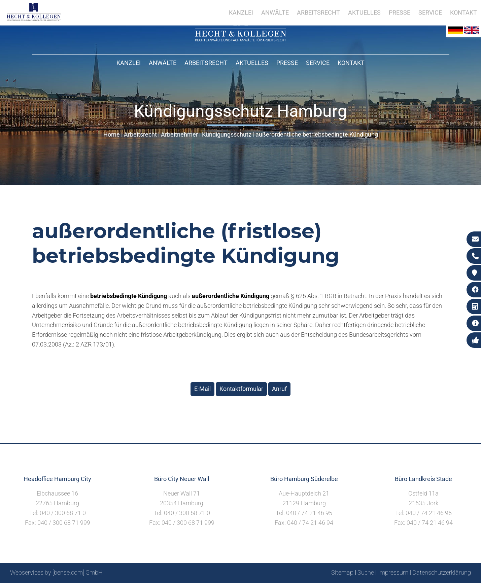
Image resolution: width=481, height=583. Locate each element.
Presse (287, 62)
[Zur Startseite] (240, 39)
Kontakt (351, 62)
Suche (365, 572)
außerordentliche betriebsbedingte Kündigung (316, 134)
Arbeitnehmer (179, 134)
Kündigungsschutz (226, 134)
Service (318, 62)
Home (111, 134)
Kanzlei (128, 62)
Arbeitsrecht (206, 62)
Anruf (279, 388)
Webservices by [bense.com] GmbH (56, 572)
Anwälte (162, 62)
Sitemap (342, 572)
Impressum (393, 572)
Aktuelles (252, 62)
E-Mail (202, 388)
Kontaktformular (241, 388)
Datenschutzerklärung (441, 572)
